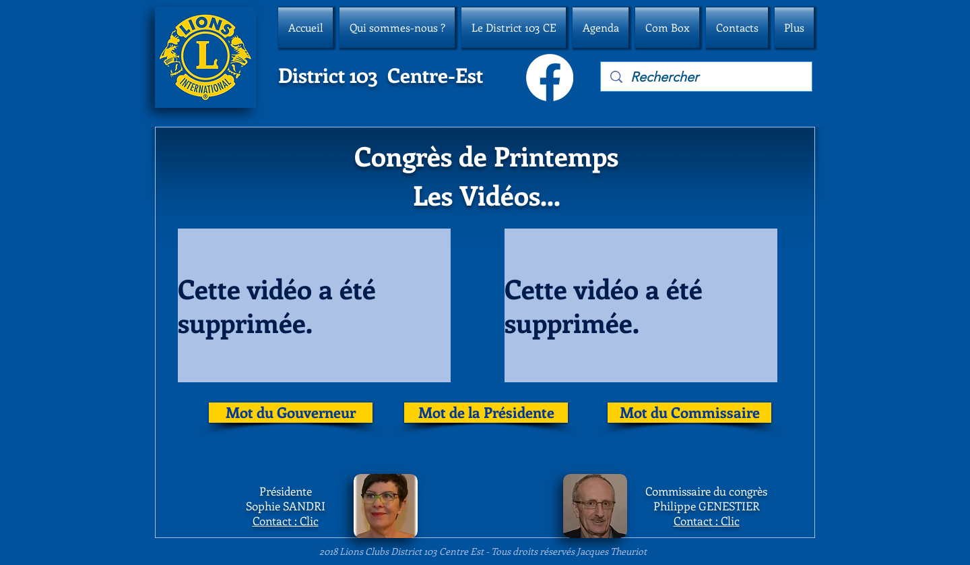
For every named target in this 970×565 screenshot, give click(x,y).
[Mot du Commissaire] (689, 413)
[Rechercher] (706, 77)
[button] (397, 27)
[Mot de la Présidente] (486, 413)
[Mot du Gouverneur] (291, 413)
